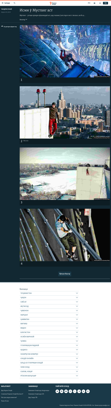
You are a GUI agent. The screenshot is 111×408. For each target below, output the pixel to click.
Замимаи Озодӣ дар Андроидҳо (38, 390)
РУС (89, 3)
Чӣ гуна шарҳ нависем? (9, 397)
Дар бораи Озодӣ (6, 390)
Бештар (23, 19)
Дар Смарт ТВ (32, 397)
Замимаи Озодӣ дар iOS (36, 394)
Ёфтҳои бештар (64, 274)
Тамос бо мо (5, 401)
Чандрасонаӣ (6, 9)
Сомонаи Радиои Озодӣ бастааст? (12, 394)
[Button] (9, 27)
